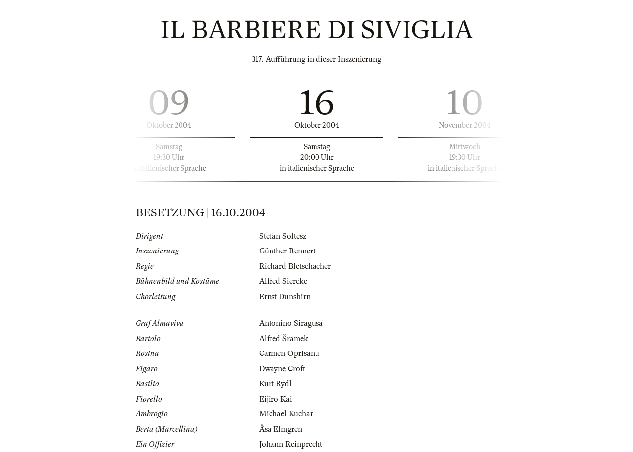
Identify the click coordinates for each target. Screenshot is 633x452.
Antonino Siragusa (291, 323)
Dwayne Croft (282, 368)
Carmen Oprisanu (289, 353)
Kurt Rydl (275, 383)
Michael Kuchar (286, 413)
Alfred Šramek (283, 338)
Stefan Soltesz (282, 236)
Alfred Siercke (283, 281)
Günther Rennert (287, 251)
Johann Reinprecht (290, 444)
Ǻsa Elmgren (280, 429)
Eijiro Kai (275, 399)
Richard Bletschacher (295, 266)
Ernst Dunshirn (285, 296)
